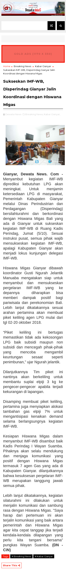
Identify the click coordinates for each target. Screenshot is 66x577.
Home (6, 66)
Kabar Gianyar (43, 66)
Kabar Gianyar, (52, 114)
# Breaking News (21, 556)
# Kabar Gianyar (44, 556)
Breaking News (22, 66)
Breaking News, (34, 114)
